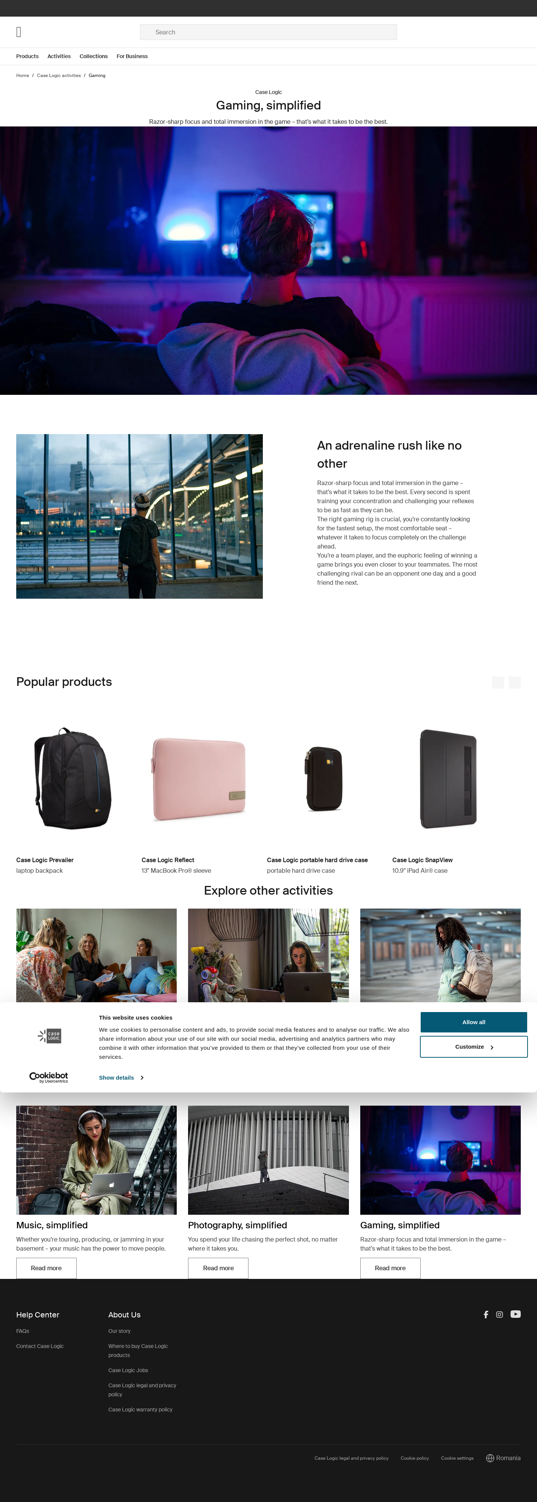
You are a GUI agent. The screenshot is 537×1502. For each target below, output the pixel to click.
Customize (474, 1456)
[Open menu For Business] (137, 56)
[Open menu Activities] (64, 56)
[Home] (78, 32)
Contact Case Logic (40, 1346)
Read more (46, 1080)
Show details (116, 1487)
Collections (94, 56)
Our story (119, 1331)
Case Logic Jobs (128, 1370)
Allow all (474, 1431)
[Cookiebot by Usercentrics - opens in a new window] (49, 1487)
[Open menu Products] (32, 56)
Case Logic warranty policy (140, 1409)
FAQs (22, 1331)
